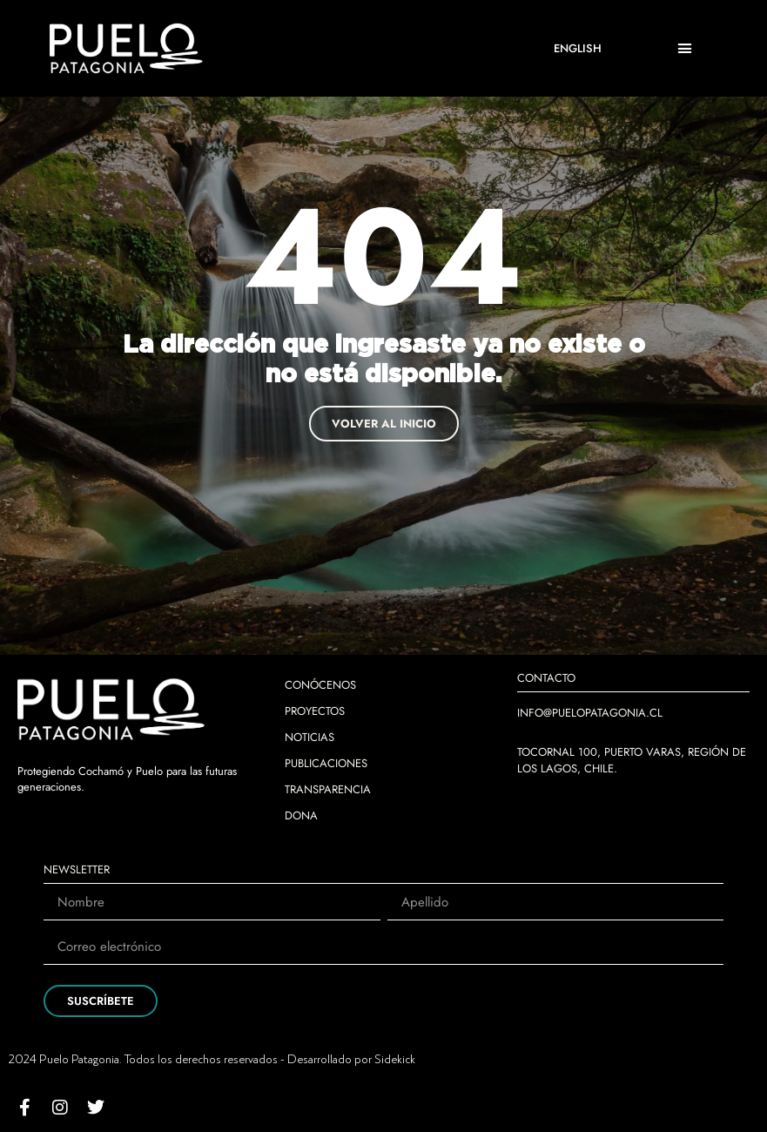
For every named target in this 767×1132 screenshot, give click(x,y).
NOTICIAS (309, 737)
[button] (685, 48)
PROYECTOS (315, 711)
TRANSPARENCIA (328, 789)
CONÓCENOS (320, 685)
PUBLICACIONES (326, 763)
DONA (301, 815)
